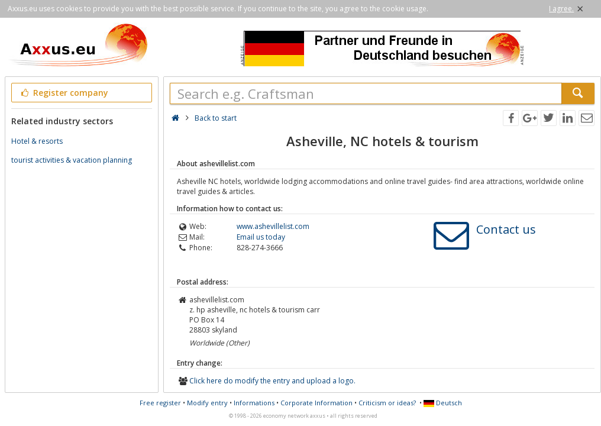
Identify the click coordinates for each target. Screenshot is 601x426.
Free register (160, 402)
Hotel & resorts (37, 141)
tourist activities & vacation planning (71, 160)
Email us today (261, 237)
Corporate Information (316, 402)
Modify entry (207, 402)
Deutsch (443, 402)
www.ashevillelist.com (273, 226)
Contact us (506, 229)
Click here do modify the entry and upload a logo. (272, 381)
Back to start (216, 118)
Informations (254, 402)
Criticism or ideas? (387, 402)
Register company (63, 92)
